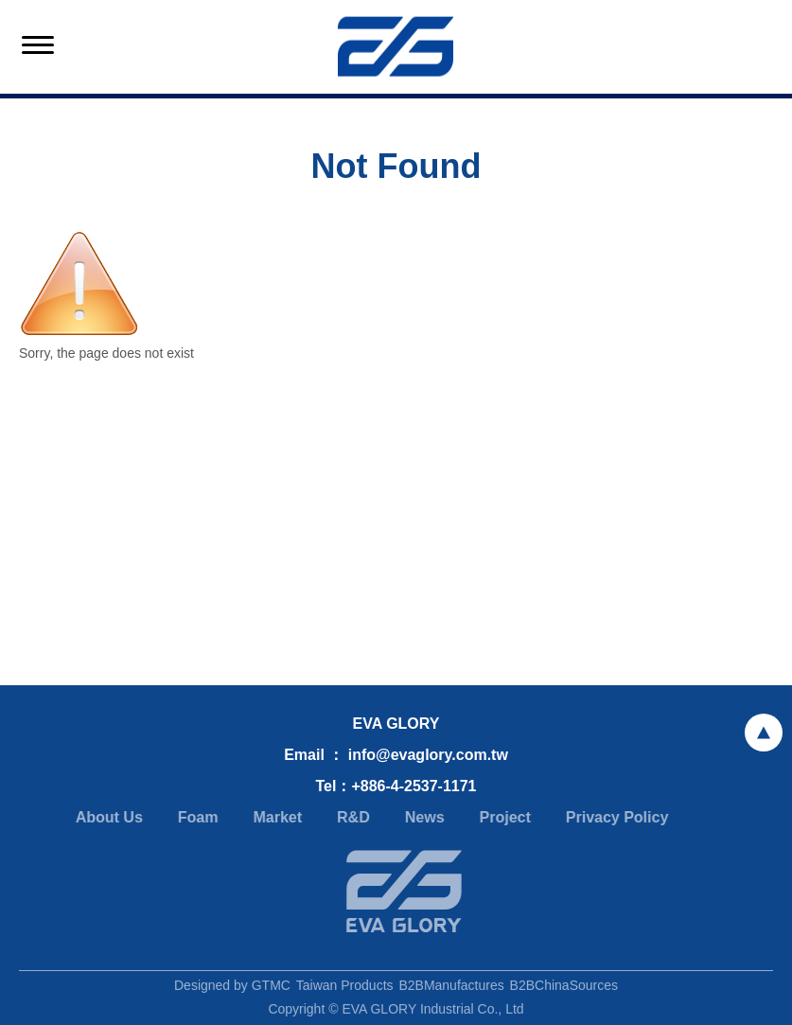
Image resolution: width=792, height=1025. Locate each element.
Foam (195, 817)
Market (274, 817)
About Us (106, 817)
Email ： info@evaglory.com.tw (396, 755)
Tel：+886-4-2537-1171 (395, 786)
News (422, 817)
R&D (350, 817)
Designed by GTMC (232, 988)
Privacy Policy (614, 817)
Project (501, 817)
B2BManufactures (450, 988)
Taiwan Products (345, 988)
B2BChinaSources (564, 988)
